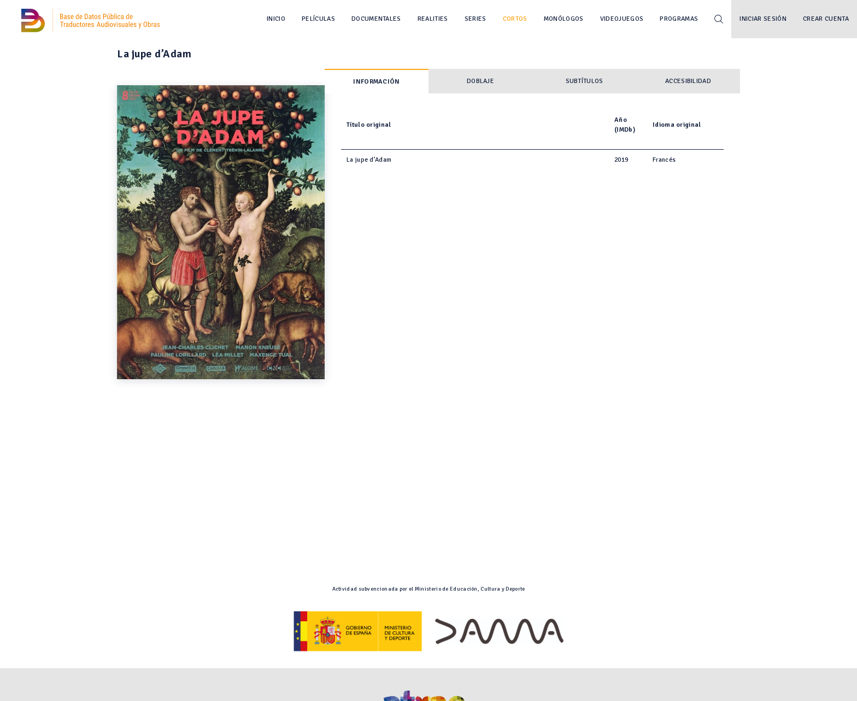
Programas (679, 19)
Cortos (515, 19)
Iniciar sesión (762, 19)
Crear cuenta (826, 19)
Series (475, 19)
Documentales (376, 19)
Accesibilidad (688, 81)
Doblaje (480, 81)
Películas (318, 19)
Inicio (276, 19)
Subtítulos (584, 81)
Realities (433, 19)
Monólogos (564, 19)
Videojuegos (622, 19)
